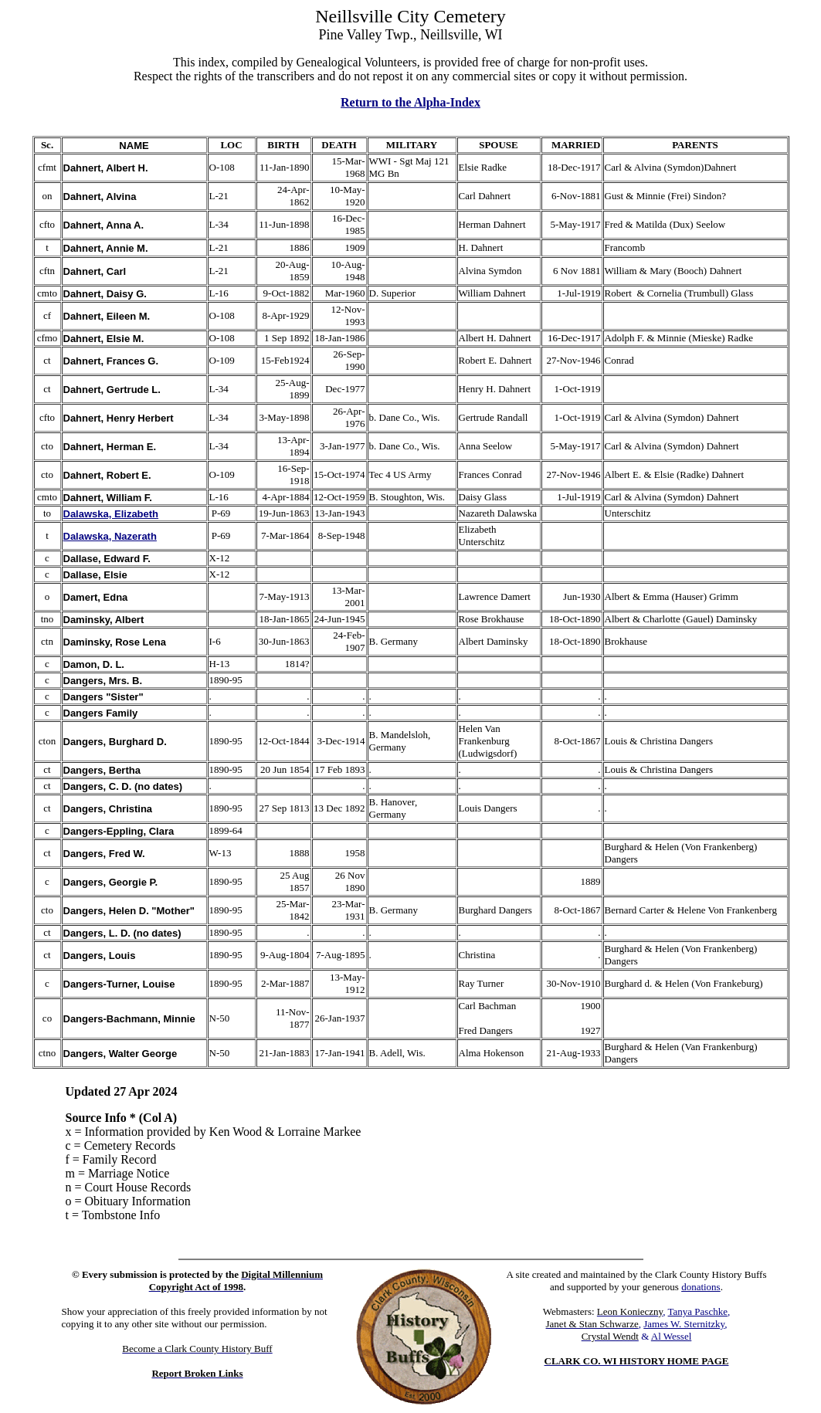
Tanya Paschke (698, 1311)
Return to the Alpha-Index (410, 102)
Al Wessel (671, 1336)
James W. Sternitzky (683, 1324)
